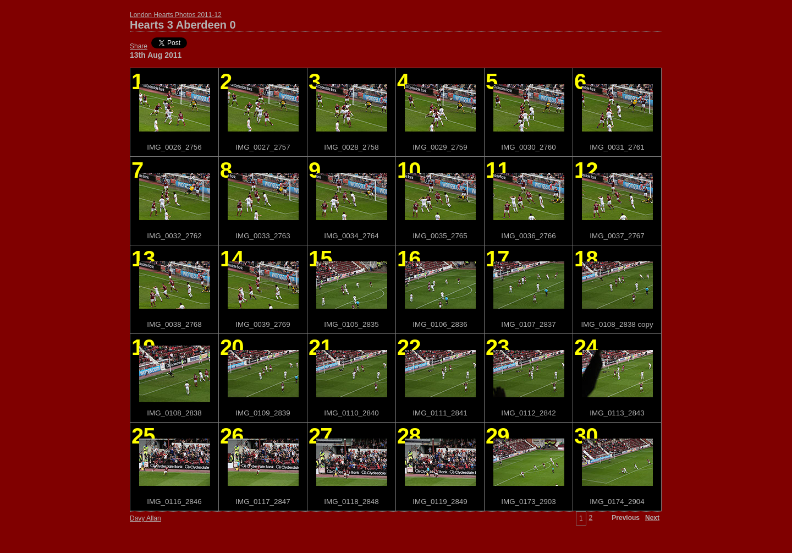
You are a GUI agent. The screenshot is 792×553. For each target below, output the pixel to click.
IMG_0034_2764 (351, 236)
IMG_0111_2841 (440, 413)
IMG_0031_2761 (617, 147)
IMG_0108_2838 (174, 413)
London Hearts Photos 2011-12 (176, 15)
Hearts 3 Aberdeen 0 (183, 25)
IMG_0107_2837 (528, 324)
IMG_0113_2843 (617, 413)
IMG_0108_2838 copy (617, 324)
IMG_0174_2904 (617, 501)
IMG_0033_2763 (262, 236)
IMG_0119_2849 (440, 501)
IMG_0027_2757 (262, 147)
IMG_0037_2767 (617, 236)
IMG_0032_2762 (174, 236)
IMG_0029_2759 (440, 147)
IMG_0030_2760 (528, 147)
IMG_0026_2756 (174, 147)
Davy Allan (145, 518)
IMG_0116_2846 (174, 501)
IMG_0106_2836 (440, 324)
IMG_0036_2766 (528, 236)
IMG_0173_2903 (528, 501)
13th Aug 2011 (156, 55)
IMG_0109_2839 (262, 413)
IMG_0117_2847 (262, 501)
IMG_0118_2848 (351, 501)
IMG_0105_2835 (351, 324)
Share (138, 46)
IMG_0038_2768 (174, 324)
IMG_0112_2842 (528, 413)
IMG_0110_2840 (351, 413)
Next (652, 518)
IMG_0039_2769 (262, 324)
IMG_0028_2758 (351, 147)
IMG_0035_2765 (440, 236)
